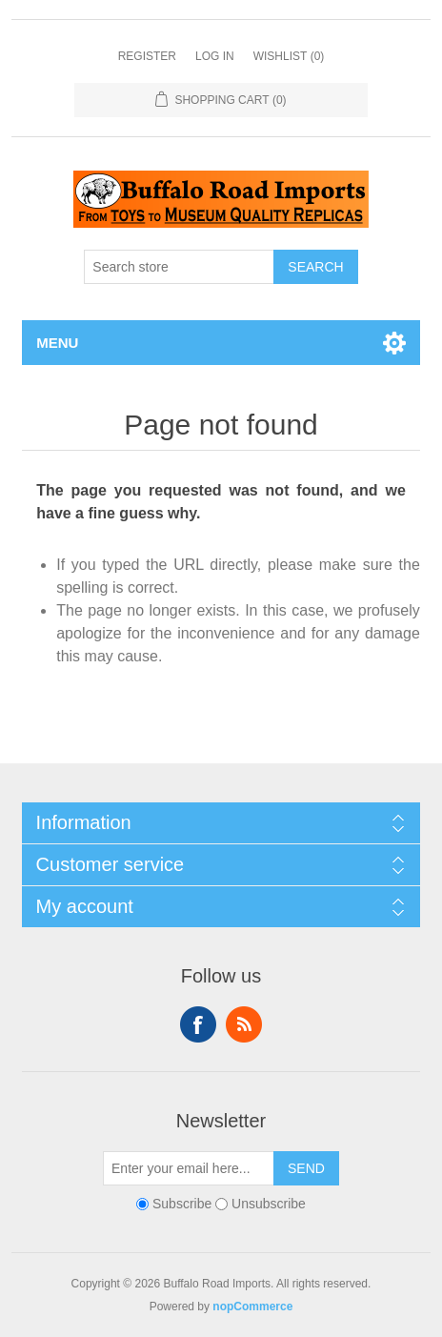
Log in (214, 56)
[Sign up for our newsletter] (188, 1168)
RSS (244, 1024)
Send (306, 1168)
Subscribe (181, 1203)
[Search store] (179, 267)
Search (315, 266)
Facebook (198, 1024)
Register (147, 56)
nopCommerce (252, 1306)
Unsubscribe (268, 1203)
